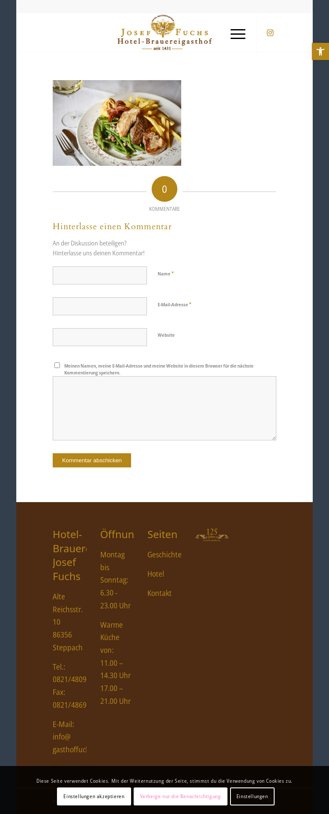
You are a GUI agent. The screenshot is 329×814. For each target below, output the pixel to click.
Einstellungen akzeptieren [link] (93, 796)
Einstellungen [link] (252, 796)
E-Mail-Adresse (174, 304)
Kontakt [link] (159, 593)
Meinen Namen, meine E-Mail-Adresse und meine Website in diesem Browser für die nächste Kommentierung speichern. (159, 369)
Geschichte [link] (164, 554)
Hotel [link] (155, 574)
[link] (320, 51)
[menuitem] (233, 32)
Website (166, 335)
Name (166, 273)
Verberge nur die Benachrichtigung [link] (180, 796)
